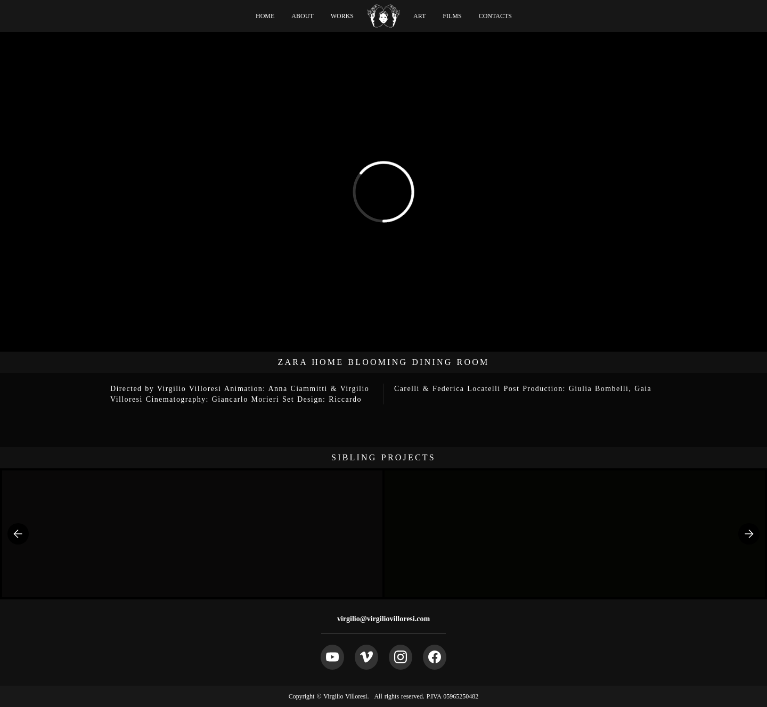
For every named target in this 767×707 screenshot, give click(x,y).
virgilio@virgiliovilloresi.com (383, 619)
